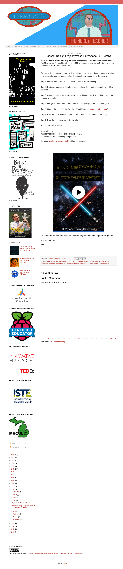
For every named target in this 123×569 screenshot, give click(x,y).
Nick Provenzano (69, 263)
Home (8, 46)
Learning (91, 261)
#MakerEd (49, 261)
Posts (12, 443)
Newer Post (45, 338)
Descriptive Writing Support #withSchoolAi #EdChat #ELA (27, 248)
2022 (13, 489)
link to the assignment (58, 141)
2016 (13, 472)
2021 (13, 486)
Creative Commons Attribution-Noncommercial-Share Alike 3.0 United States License (55, 554)
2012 (13, 460)
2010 (13, 455)
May (14, 500)
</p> (54, 147)
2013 (13, 463)
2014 (13, 466)
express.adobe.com (98, 109)
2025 (13, 529)
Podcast (76, 263)
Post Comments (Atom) (57, 342)
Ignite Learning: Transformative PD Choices (28, 46)
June (14, 511)
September (16, 514)
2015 (13, 469)
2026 (13, 532)
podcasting (83, 263)
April (14, 497)
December (16, 520)
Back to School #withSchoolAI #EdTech (25, 272)
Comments (14, 447)
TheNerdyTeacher (104, 263)
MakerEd (97, 261)
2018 (13, 478)
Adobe (55, 261)
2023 (13, 523)
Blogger (65, 563)
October (15, 517)
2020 (13, 483)
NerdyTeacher (45, 263)
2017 (13, 475)
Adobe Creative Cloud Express (66, 261)
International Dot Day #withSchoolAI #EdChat (27, 260)
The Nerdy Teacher (92, 263)
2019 (13, 480)
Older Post (112, 338)
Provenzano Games (77, 46)
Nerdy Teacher (105, 261)
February (16, 492)
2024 (13, 526)
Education (85, 261)
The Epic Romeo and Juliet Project (56, 46)
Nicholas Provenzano (56, 263)
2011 (13, 457)
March (15, 495)
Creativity (79, 261)
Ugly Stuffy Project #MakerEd (22, 503)
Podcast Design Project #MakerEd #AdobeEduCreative (23, 506)
